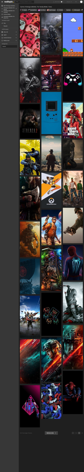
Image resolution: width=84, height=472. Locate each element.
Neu (5, 23)
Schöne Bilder (6, 14)
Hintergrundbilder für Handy (9, 8)
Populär (6, 26)
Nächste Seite (51, 433)
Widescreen (6, 40)
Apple (4, 35)
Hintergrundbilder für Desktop (8, 11)
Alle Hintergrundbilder (8, 5)
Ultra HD (5, 32)
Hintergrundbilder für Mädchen (8, 17)
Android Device (6, 37)
